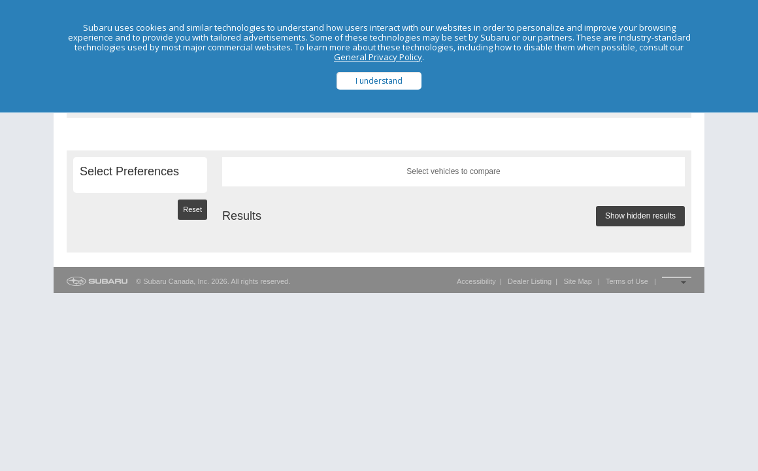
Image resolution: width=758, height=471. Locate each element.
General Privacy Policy (378, 57)
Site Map (577, 281)
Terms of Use (627, 281)
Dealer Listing (530, 281)
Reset (192, 209)
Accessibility (476, 281)
